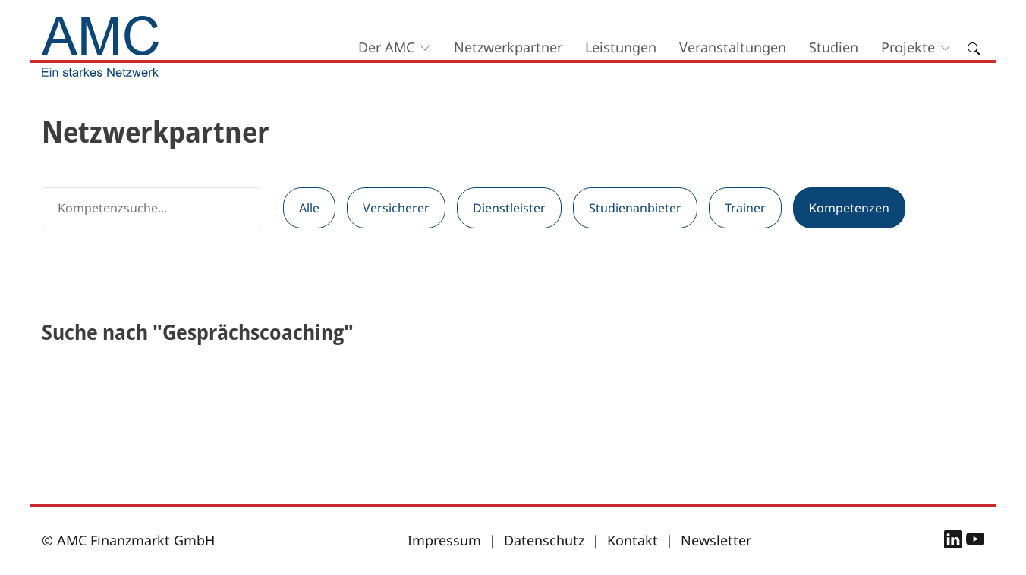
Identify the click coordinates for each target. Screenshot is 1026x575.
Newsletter (716, 540)
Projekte (908, 47)
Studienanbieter (635, 208)
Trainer (745, 208)
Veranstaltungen (732, 47)
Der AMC (386, 47)
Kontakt (632, 540)
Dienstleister (509, 208)
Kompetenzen (849, 208)
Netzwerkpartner (508, 47)
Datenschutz (544, 540)
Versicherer (396, 208)
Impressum (444, 540)
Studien (833, 47)
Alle (309, 208)
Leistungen (620, 47)
